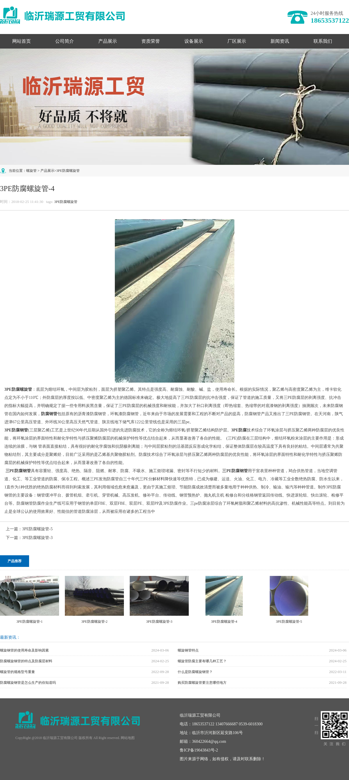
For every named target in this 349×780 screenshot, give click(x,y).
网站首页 (21, 41)
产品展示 (107, 41)
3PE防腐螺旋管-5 (37, 529)
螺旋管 (31, 171)
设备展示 (193, 41)
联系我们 (323, 41)
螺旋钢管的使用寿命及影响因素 (24, 650)
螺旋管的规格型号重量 (17, 672)
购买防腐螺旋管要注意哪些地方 (202, 683)
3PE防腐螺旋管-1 (30, 622)
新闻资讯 (279, 41)
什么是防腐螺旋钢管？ (195, 672)
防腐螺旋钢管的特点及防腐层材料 (26, 661)
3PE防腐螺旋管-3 (37, 538)
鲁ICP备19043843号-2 (199, 750)
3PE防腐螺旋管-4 (224, 622)
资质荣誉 (150, 41)
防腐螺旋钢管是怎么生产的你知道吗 (28, 683)
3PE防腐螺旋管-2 (94, 622)
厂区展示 (236, 41)
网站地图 (128, 738)
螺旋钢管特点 (188, 650)
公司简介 (64, 41)
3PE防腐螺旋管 (68, 171)
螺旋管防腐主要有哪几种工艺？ (202, 661)
